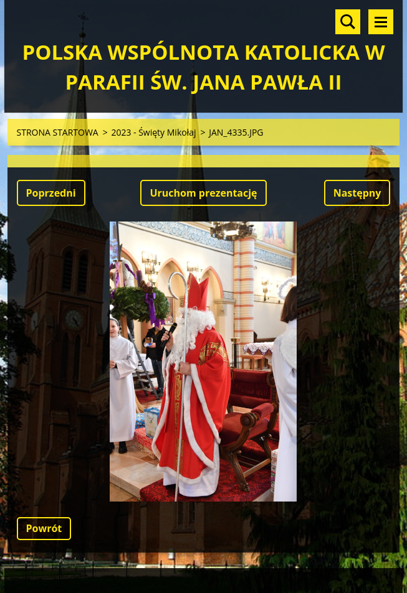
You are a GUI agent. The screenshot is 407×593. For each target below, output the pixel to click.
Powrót (44, 528)
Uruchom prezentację (203, 193)
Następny (357, 193)
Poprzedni (51, 193)
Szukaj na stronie (347, 21)
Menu (380, 21)
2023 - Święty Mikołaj (153, 132)
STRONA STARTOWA (57, 132)
